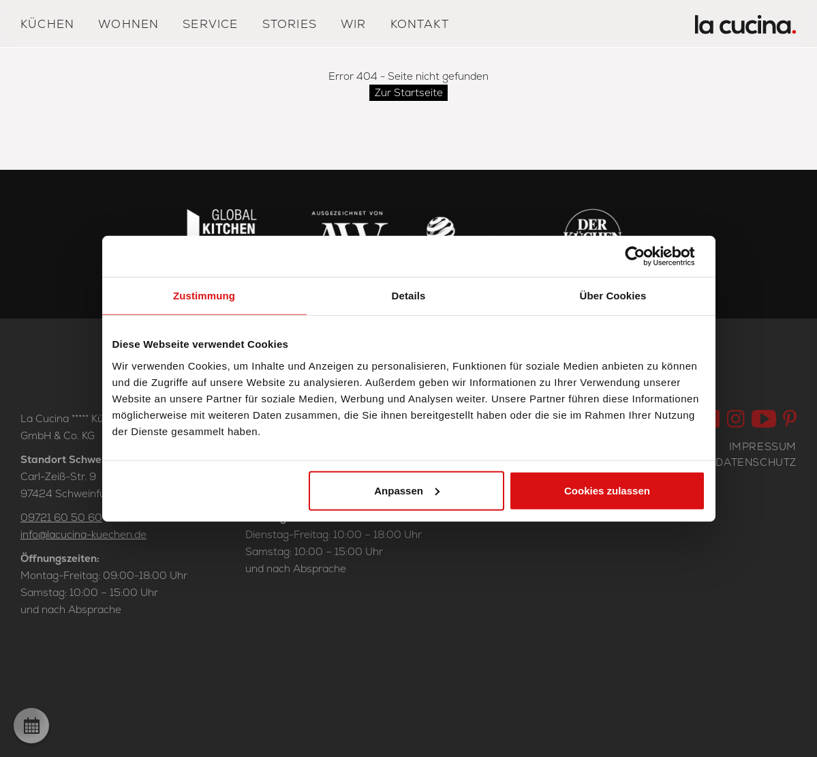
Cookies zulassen (607, 490)
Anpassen (407, 490)
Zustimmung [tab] (204, 295)
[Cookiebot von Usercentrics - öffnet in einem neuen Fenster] (645, 256)
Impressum (763, 446)
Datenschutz (756, 462)
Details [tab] (409, 295)
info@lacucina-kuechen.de (83, 534)
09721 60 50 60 (61, 517)
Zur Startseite (409, 92)
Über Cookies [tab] (613, 295)
